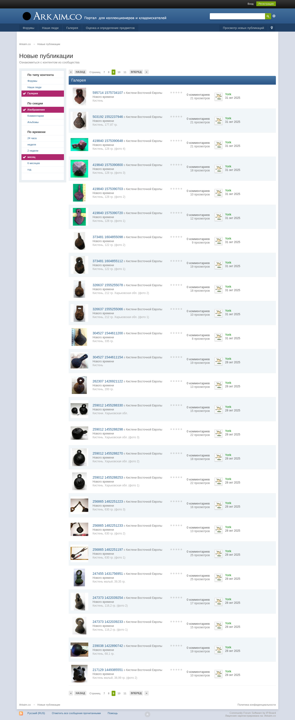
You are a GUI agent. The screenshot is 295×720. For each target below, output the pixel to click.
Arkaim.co (25, 704)
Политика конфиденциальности (256, 704)
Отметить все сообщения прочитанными (76, 713)
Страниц (94, 72)
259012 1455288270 (108, 453)
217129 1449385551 (108, 670)
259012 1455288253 (108, 477)
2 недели (32, 150)
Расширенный (274, 16)
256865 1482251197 (108, 549)
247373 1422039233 (108, 622)
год (29, 169)
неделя (31, 144)
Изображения (36, 109)
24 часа (32, 138)
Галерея (72, 28)
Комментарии (35, 115)
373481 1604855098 (108, 237)
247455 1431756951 (108, 573)
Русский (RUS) (36, 713)
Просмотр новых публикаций (243, 28)
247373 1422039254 (108, 598)
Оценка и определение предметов (110, 28)
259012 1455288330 (108, 405)
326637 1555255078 (108, 285)
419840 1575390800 (108, 165)
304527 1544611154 (108, 357)
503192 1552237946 (108, 117)
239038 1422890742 (108, 646)
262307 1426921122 (108, 381)
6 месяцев (33, 163)
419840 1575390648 (108, 141)
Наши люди (50, 28)
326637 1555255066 (108, 309)
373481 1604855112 (108, 261)
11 (124, 72)
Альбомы (32, 122)
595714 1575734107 (108, 93)
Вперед (136, 71)
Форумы (28, 28)
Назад (80, 71)
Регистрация (266, 3)
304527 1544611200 (108, 333)
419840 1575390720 (108, 213)
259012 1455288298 (108, 429)
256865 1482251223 (108, 501)
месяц (31, 157)
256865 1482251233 (108, 525)
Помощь (113, 713)
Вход (250, 3)
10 (119, 72)
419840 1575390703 (108, 189)
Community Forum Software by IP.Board (253, 713)
